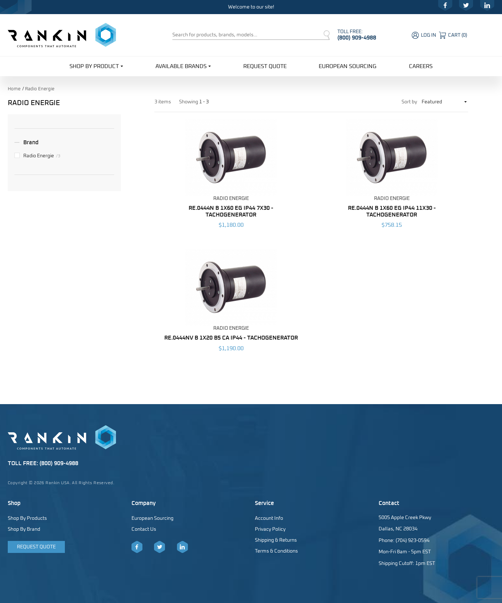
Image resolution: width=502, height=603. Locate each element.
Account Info (269, 518)
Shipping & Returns (276, 540)
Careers (421, 66)
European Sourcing (347, 66)
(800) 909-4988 (356, 38)
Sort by (409, 101)
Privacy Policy (270, 529)
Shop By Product (96, 65)
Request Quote (265, 66)
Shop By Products (27, 518)
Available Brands (183, 65)
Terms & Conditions (276, 551)
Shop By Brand (24, 529)
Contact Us (143, 529)
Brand (30, 142)
